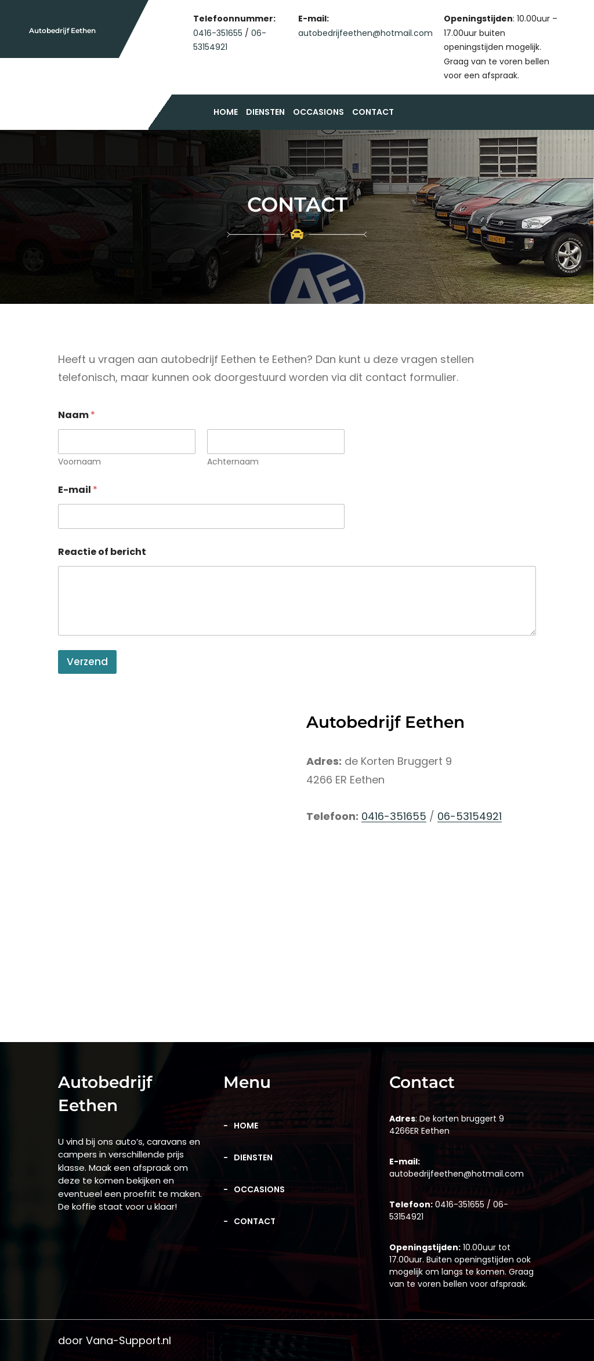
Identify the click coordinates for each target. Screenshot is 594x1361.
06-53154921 (469, 816)
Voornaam (79, 462)
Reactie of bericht (102, 551)
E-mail (77, 489)
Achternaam (233, 462)
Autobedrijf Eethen (62, 30)
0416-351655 (217, 33)
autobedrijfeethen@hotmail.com (365, 33)
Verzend (87, 662)
